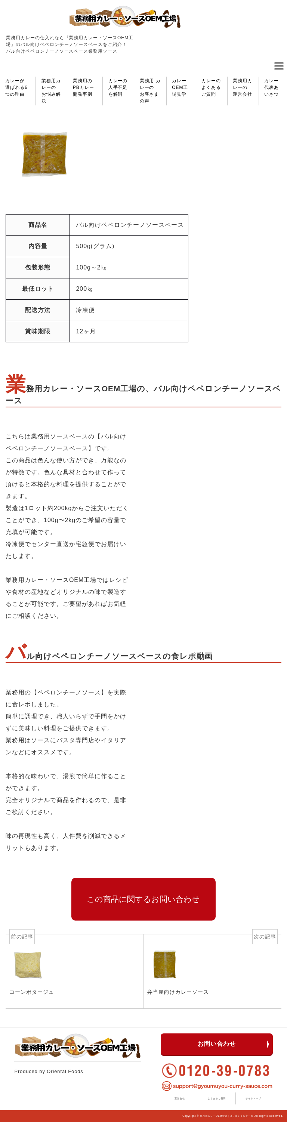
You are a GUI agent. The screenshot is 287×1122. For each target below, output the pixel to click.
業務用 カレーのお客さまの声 (150, 91)
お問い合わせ (217, 1044)
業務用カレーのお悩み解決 (51, 91)
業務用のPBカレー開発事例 (83, 87)
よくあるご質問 (217, 1098)
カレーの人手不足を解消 (118, 87)
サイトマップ (253, 1098)
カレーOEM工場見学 (180, 87)
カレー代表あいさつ (271, 87)
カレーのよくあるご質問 (211, 87)
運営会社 (180, 1098)
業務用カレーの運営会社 (242, 87)
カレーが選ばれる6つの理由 (16, 87)
